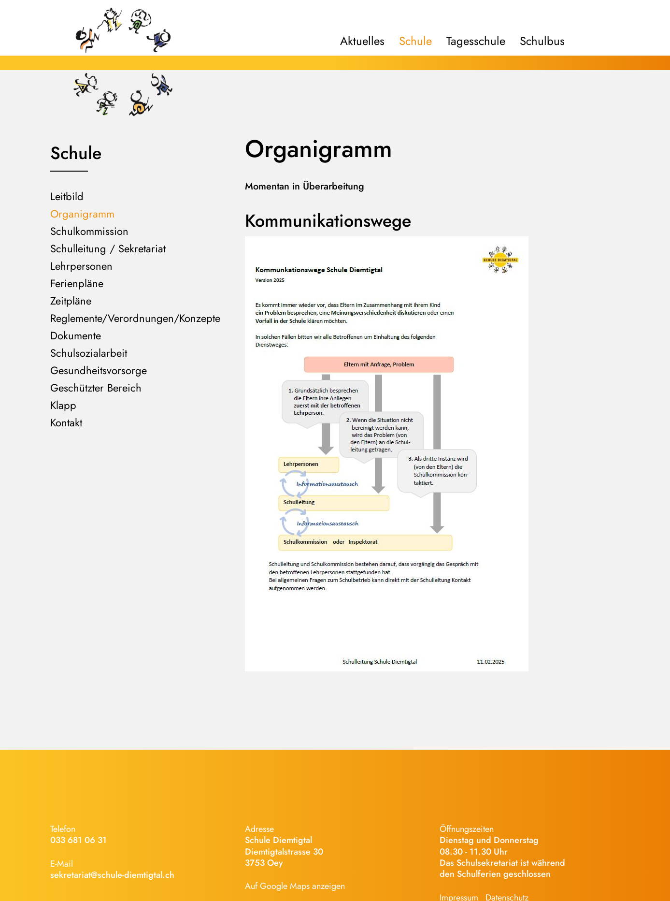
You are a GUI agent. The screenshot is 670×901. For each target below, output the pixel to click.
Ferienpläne (76, 283)
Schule (415, 41)
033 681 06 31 (78, 840)
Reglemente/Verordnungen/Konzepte (135, 318)
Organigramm (82, 213)
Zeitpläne (70, 300)
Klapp (63, 405)
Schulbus (542, 41)
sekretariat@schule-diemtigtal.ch (112, 875)
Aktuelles (362, 41)
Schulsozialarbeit (88, 353)
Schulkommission (89, 231)
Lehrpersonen (81, 266)
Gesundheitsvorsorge (98, 370)
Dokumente (75, 335)
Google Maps (285, 886)
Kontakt (66, 422)
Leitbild (67, 196)
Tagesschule (475, 41)
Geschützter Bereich (96, 387)
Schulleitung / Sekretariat (108, 248)
